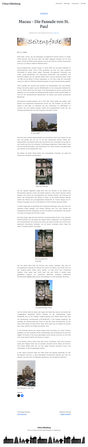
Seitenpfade (44, 13)
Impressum (75, 3)
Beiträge (67, 3)
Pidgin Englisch (65, 414)
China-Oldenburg (11, 3)
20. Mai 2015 (56, 33)
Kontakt (83, 3)
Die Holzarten (22, 414)
